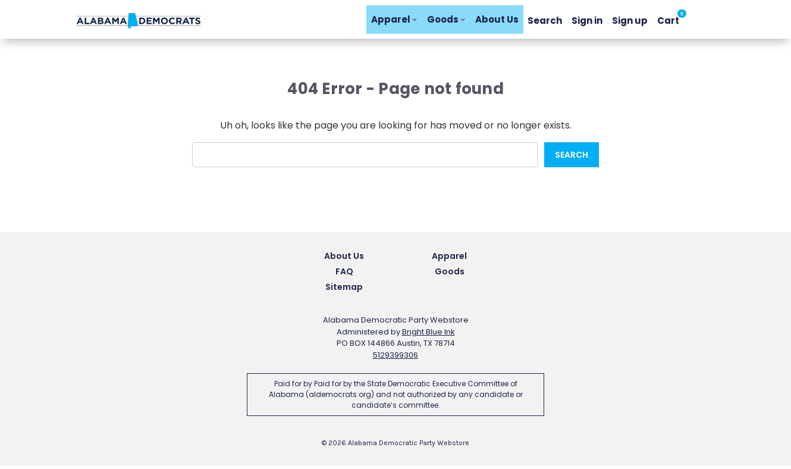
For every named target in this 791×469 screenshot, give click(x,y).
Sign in (587, 20)
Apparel (394, 20)
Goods (446, 20)
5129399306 (395, 358)
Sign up (630, 20)
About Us (497, 20)
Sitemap (344, 290)
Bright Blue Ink (428, 334)
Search (545, 20)
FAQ (344, 274)
